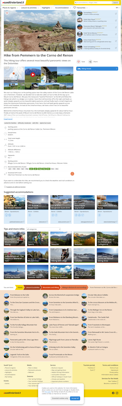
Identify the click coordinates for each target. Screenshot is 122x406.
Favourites (80, 7)
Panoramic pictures (34, 370)
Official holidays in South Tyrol (61, 377)
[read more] (8, 119)
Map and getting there (59, 370)
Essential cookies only (60, 398)
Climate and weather (58, 379)
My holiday (8, 377)
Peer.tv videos (32, 368)
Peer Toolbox (113, 381)
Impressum (114, 370)
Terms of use (114, 368)
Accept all (75, 398)
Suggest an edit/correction (15, 187)
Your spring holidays (35, 379)
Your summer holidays (35, 381)
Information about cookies (110, 374)
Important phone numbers (60, 381)
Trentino (91, 368)
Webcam (31, 372)
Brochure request (57, 368)
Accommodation (63, 8)
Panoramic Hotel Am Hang (107, 209)
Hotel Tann (37, 209)
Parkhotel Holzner (14, 209)
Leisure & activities (30, 8)
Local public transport (59, 374)
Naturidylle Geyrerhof (84, 209)
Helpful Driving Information (60, 372)
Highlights (47, 8)
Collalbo (36, 211)
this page (48, 392)
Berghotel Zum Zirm (61, 209)
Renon (7, 211)
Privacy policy (114, 372)
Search (115, 3)
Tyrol (92, 370)
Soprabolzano (14, 211)
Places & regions (10, 8)
